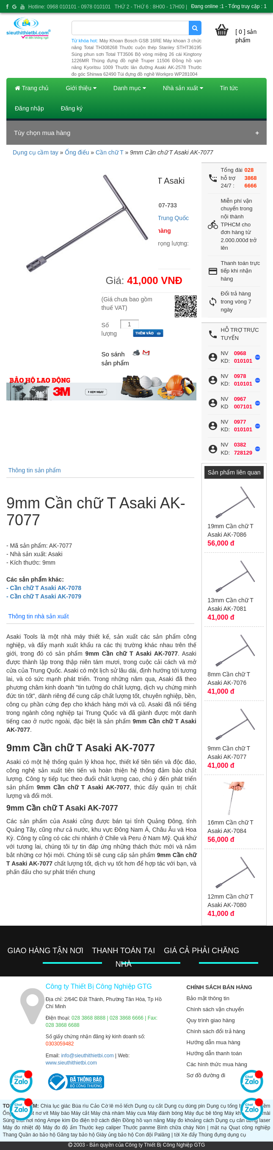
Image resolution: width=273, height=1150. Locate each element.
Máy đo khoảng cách (190, 1120)
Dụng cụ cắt (149, 1106)
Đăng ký (72, 108)
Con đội (144, 1135)
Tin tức (229, 88)
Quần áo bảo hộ (37, 1135)
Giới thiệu (81, 88)
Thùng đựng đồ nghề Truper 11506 (130, 60)
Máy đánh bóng (165, 1113)
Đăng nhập (29, 108)
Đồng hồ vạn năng (143, 1120)
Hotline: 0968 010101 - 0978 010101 (69, 7)
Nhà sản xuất (183, 88)
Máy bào (59, 1113)
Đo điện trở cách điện (96, 1120)
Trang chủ (32, 88)
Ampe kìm (58, 1120)
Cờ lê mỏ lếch (117, 1106)
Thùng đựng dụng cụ (222, 1135)
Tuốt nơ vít (36, 1113)
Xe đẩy (189, 1135)
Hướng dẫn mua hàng (213, 1042)
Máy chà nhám (108, 1113)
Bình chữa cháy (175, 1128)
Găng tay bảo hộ (75, 1135)
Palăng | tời (166, 1135)
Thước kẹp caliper (100, 1128)
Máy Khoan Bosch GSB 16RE (130, 40)
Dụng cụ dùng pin (184, 1106)
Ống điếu (77, 152)
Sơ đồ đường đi (206, 1075)
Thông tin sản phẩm (34, 470)
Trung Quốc (173, 218)
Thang (10, 1135)
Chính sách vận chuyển (215, 1009)
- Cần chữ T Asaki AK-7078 (43, 588)
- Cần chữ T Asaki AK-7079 (43, 596)
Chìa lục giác (56, 1106)
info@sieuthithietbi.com (87, 1056)
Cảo (94, 1106)
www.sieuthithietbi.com (71, 1063)
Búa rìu (80, 1106)
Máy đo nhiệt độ (22, 1128)
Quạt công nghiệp (249, 1128)
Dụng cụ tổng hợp (227, 1106)
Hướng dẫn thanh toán (214, 1053)
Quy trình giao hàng (211, 1020)
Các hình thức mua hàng (217, 1064)
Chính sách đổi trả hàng (216, 1031)
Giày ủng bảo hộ (115, 1135)
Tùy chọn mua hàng (42, 132)
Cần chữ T (110, 152)
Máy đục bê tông (204, 1113)
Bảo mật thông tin (208, 998)
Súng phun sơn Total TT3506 (102, 54)
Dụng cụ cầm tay (35, 152)
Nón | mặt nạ (211, 1128)
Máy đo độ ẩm (60, 1128)
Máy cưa (136, 1113)
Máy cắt (80, 1113)
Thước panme (139, 1128)
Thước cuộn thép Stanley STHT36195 (160, 47)
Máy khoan (236, 1113)
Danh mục (129, 88)
